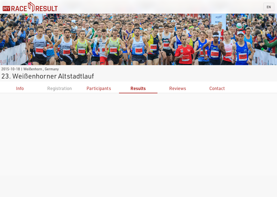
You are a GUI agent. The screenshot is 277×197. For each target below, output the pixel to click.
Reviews (177, 88)
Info (20, 88)
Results (138, 88)
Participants (99, 88)
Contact (217, 88)
